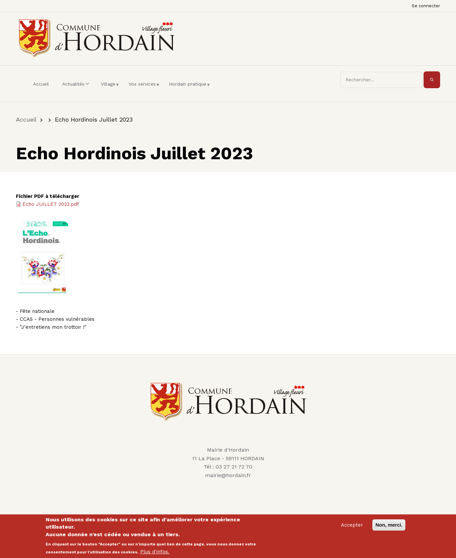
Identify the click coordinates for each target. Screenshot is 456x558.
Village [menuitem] (110, 90)
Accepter (352, 527)
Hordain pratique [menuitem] (189, 90)
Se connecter (426, 5)
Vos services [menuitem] (144, 90)
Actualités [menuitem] (76, 90)
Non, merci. (388, 527)
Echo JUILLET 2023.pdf (50, 204)
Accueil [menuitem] (41, 84)
